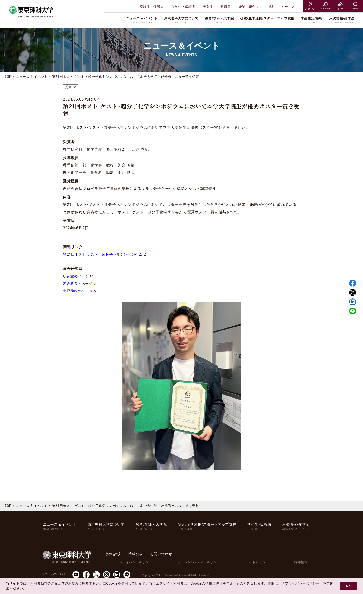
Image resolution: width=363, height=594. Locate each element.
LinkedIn (116, 574)
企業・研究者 (249, 7)
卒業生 (208, 7)
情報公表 (144, 554)
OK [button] (348, 586)
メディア (288, 7)
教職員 (226, 7)
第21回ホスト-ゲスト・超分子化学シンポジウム (107, 254)
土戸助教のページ (80, 291)
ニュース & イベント (32, 77)
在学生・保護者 (183, 7)
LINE (352, 311)
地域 (270, 7)
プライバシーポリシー (142, 562)
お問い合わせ (171, 554)
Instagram (106, 574)
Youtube (75, 574)
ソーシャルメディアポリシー (204, 562)
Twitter (352, 292)
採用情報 (302, 562)
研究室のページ (78, 276)
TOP (8, 77)
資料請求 (121, 554)
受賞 (68, 87)
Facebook (352, 283)
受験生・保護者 (152, 7)
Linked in (352, 301)
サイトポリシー (261, 562)
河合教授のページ (80, 283)
